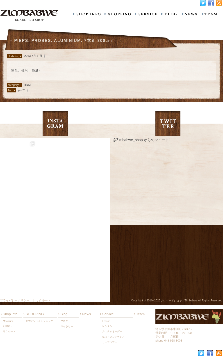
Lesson (106, 321)
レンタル (107, 326)
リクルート (9, 331)
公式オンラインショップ (39, 321)
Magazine (8, 321)
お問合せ (8, 326)
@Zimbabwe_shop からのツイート (141, 140)
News (85, 314)
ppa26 (21, 90)
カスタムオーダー (112, 331)
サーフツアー (109, 342)
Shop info (9, 314)
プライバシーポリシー (14, 300)
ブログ (64, 321)
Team (139, 314)
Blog (62, 314)
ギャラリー (67, 326)
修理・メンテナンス (113, 336)
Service (107, 314)
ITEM (27, 84)
